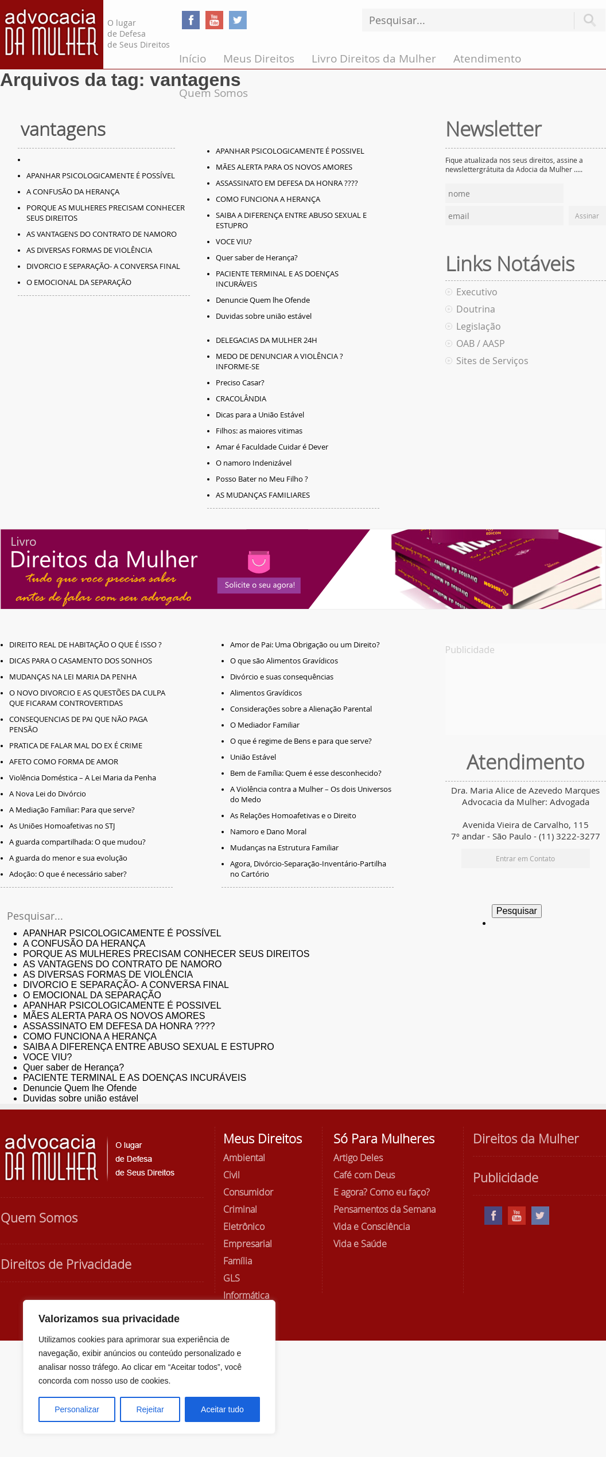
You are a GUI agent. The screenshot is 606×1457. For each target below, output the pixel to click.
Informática (246, 1295)
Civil (231, 1175)
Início (192, 58)
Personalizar (77, 1409)
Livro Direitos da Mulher (374, 58)
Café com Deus (364, 1175)
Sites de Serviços (492, 360)
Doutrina (475, 309)
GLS (231, 1278)
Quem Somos (213, 92)
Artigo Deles (358, 1157)
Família (237, 1261)
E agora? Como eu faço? (381, 1192)
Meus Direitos (258, 58)
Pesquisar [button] (589, 20)
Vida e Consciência (371, 1226)
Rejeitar (150, 1409)
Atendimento (487, 58)
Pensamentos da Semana (384, 1209)
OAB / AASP (480, 343)
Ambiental (244, 1157)
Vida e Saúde (360, 1243)
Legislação (478, 326)
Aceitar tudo (222, 1409)
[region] (149, 1367)
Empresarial (247, 1243)
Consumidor (248, 1192)
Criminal (240, 1209)
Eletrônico (244, 1226)
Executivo (477, 292)
